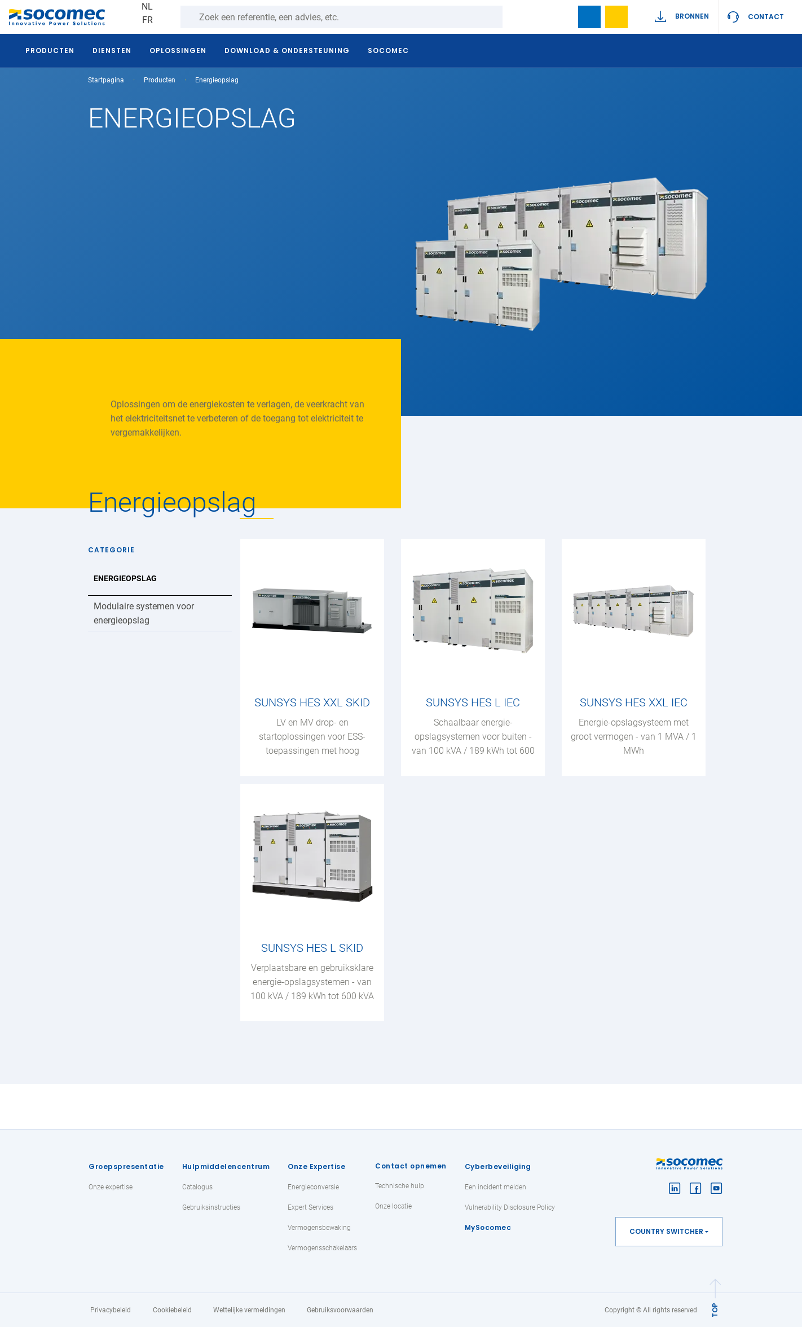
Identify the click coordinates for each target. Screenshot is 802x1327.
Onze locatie (393, 1206)
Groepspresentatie (126, 1166)
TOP (715, 1310)
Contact (766, 16)
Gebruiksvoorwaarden (340, 1310)
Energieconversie (313, 1187)
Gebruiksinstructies (211, 1207)
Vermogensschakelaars (322, 1248)
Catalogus (197, 1187)
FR (147, 20)
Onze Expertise (316, 1166)
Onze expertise (111, 1187)
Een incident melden (495, 1187)
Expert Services (310, 1207)
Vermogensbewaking (319, 1228)
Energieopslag (125, 578)
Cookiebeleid (172, 1310)
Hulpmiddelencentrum (226, 1166)
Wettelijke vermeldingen (249, 1310)
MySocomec (488, 1227)
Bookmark (589, 17)
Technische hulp (399, 1186)
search (562, 17)
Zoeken (514, 17)
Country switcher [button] (666, 1231)
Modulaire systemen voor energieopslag (144, 613)
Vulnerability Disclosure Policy (510, 1207)
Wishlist (616, 17)
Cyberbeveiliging (498, 1166)
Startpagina (106, 80)
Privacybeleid (110, 1310)
